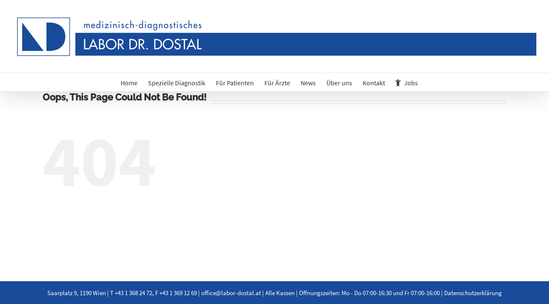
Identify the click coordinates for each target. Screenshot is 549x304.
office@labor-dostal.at (231, 293)
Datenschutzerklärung (473, 293)
